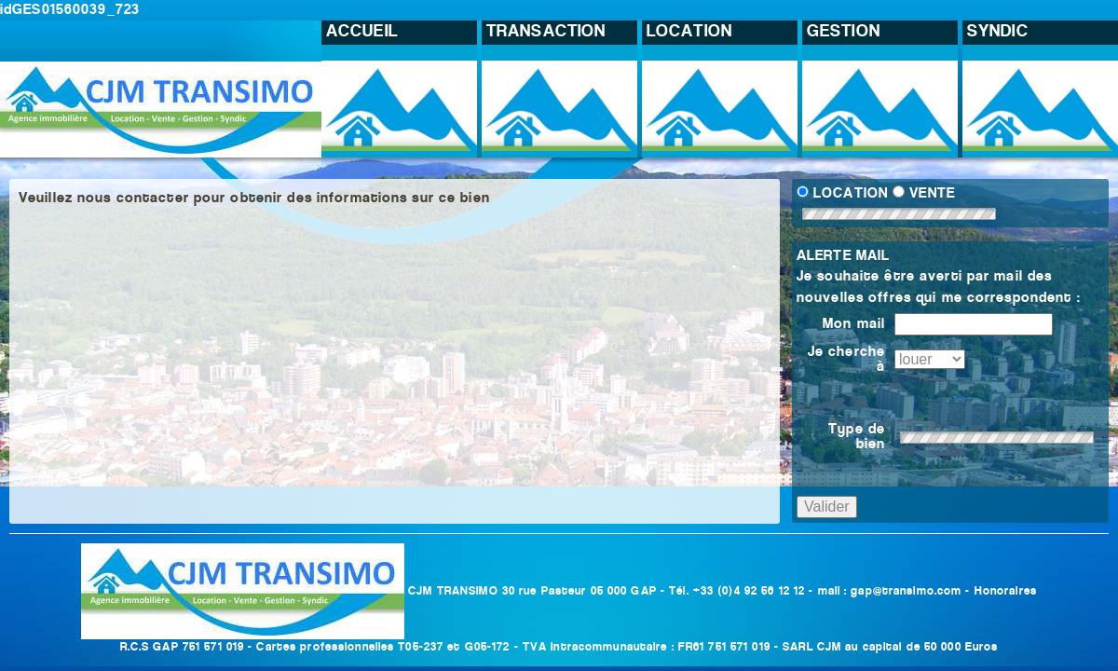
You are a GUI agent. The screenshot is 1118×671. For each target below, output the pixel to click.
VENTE (932, 193)
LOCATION (850, 193)
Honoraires (1006, 591)
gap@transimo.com (906, 591)
